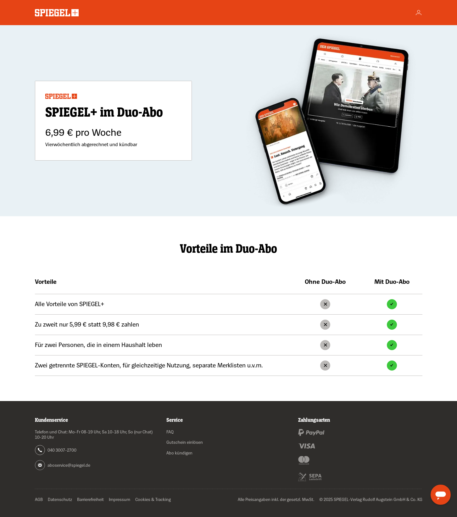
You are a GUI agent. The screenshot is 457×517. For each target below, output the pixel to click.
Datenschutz (60, 499)
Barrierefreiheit (90, 499)
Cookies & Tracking (153, 499)
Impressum (119, 499)
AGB (39, 499)
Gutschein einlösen (184, 442)
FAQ (170, 431)
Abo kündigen (179, 452)
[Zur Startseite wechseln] (57, 12)
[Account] (418, 12)
